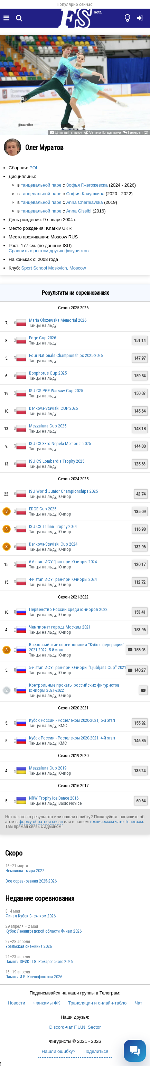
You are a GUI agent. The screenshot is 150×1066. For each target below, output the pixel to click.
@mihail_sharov (68, 132)
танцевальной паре (41, 185)
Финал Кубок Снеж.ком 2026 (31, 916)
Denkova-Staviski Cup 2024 (53, 544)
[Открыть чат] (135, 1051)
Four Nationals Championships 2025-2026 (66, 355)
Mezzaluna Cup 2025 (47, 425)
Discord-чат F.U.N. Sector (75, 1027)
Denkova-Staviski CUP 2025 (53, 408)
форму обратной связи (41, 821)
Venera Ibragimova (105, 132)
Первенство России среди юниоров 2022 (68, 609)
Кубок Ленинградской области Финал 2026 (44, 931)
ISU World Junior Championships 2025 (63, 491)
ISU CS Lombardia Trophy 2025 (56, 461)
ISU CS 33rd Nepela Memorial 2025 (60, 443)
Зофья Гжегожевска (86, 185)
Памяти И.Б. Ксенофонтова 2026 (34, 976)
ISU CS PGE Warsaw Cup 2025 (56, 390)
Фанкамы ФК (46, 1003)
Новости (16, 1003)
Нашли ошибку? (58, 1051)
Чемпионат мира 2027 (25, 870)
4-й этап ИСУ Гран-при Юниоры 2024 (63, 579)
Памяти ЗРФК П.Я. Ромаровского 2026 (39, 961)
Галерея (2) (138, 132)
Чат (138, 1003)
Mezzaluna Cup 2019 (47, 768)
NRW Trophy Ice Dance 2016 (53, 798)
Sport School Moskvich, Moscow (53, 268)
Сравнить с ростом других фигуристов (48, 250)
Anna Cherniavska (84, 202)
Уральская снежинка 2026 (29, 946)
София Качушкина (85, 193)
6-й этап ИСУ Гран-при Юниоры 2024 (63, 561)
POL (33, 167)
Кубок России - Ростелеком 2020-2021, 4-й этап (72, 737)
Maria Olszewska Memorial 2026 (57, 320)
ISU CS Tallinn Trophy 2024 (53, 526)
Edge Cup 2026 (42, 337)
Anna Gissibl (78, 211)
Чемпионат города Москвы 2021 (60, 627)
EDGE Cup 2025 (42, 508)
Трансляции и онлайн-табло (97, 1003)
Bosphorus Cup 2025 (48, 373)
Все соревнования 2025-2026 (31, 881)
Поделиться (96, 1051)
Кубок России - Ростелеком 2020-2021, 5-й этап (72, 720)
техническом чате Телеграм (116, 821)
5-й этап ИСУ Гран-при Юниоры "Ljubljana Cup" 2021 (77, 667)
